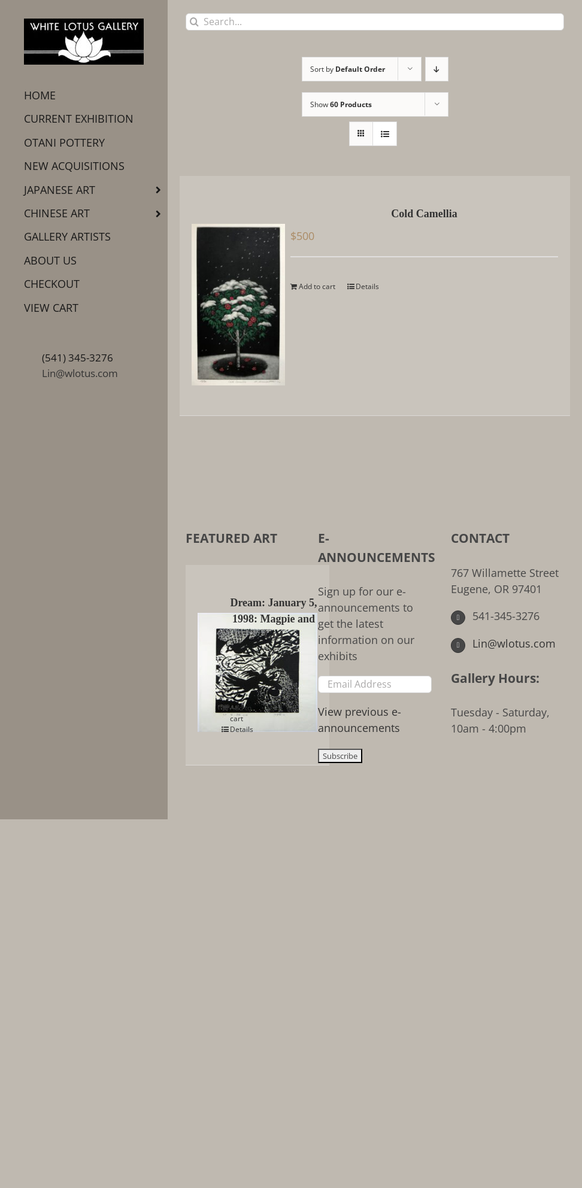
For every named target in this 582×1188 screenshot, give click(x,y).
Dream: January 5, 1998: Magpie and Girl (273, 619)
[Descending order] (436, 69)
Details (367, 286)
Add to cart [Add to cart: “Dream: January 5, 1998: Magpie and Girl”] (240, 713)
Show (341, 104)
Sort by (347, 69)
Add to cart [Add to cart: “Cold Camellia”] (317, 286)
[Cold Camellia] (234, 295)
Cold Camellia (424, 214)
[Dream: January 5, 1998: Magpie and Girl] (211, 663)
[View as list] (384, 133)
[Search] (194, 22)
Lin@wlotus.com (80, 373)
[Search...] (375, 22)
